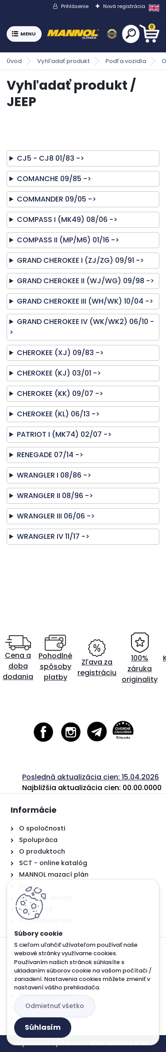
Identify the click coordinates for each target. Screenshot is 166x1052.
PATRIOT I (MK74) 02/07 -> (64, 434)
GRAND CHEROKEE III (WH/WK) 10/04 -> (85, 301)
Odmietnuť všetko (54, 1005)
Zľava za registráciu (96, 658)
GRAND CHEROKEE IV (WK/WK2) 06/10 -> (81, 326)
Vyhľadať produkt (63, 61)
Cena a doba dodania (18, 658)
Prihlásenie (75, 6)
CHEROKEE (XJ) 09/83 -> (60, 353)
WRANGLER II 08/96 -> (55, 495)
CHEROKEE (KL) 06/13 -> (58, 414)
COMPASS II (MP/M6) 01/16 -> (68, 240)
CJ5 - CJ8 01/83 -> (50, 158)
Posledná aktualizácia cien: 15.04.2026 (90, 777)
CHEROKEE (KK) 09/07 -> (60, 393)
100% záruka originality (140, 658)
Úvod (14, 61)
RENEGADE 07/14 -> (50, 455)
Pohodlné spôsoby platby (55, 658)
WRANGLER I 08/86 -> (54, 475)
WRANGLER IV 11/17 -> (53, 536)
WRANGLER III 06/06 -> (56, 516)
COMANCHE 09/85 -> (54, 179)
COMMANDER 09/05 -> (56, 199)
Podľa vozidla (125, 61)
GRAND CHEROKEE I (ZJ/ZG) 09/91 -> (80, 260)
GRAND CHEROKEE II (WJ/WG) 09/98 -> (85, 281)
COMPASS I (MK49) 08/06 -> (67, 219)
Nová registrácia (124, 6)
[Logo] (81, 34)
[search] (130, 33)
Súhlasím (43, 1027)
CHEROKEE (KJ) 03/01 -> (59, 373)
